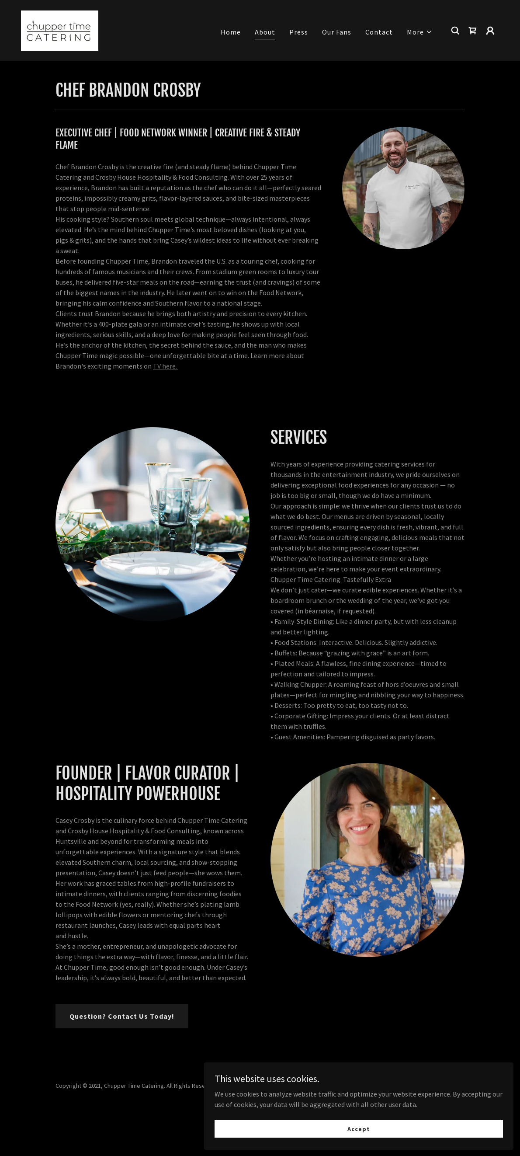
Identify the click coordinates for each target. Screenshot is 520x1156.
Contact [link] (379, 32)
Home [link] (231, 32)
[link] (59, 29)
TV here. (165, 366)
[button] (420, 32)
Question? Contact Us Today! (121, 1016)
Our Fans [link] (336, 32)
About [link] (265, 32)
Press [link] (298, 32)
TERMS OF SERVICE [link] (260, 1123)
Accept (422, 1124)
